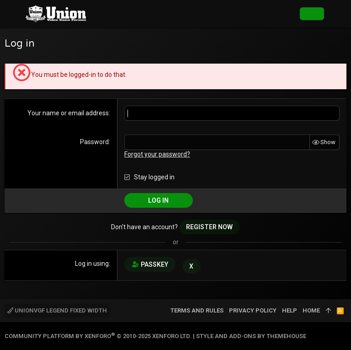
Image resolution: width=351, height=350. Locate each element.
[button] (14, 13)
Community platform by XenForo (98, 336)
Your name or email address (68, 113)
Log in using (92, 263)
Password (94, 141)
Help (289, 310)
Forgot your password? (157, 154)
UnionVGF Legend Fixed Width (57, 310)
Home (311, 310)
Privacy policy (253, 310)
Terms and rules (196, 310)
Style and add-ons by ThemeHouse (251, 336)
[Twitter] (342, 336)
